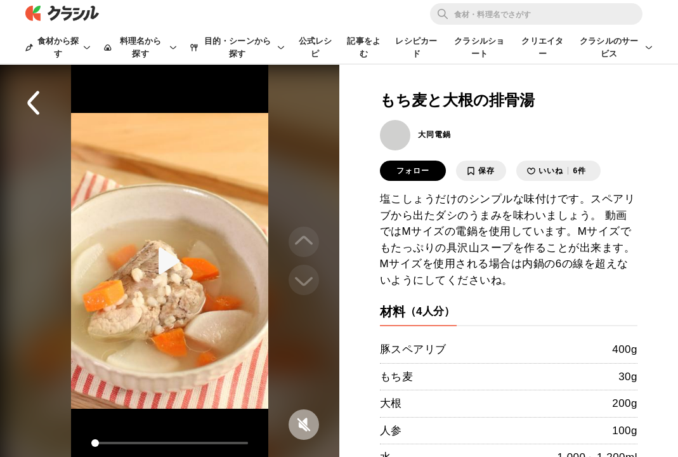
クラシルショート (479, 47)
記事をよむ (364, 47)
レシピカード (416, 47)
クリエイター (542, 47)
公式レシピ (315, 47)
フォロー (412, 170)
